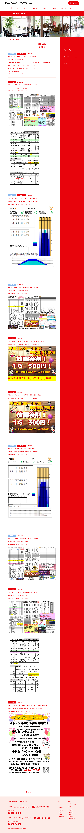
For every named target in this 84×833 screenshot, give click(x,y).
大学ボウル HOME (11, 39)
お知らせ (61, 810)
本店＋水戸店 (67, 50)
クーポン (75, 3)
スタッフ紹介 (62, 816)
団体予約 (61, 814)
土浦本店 (35, 8)
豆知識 (54, 8)
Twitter (12, 813)
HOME (16, 8)
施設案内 (61, 807)
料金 (60, 812)
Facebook (9, 813)
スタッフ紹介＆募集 (66, 8)
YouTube (19, 813)
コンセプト (25, 8)
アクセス (61, 809)
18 (34, 792)
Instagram (16, 813)
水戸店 (45, 8)
